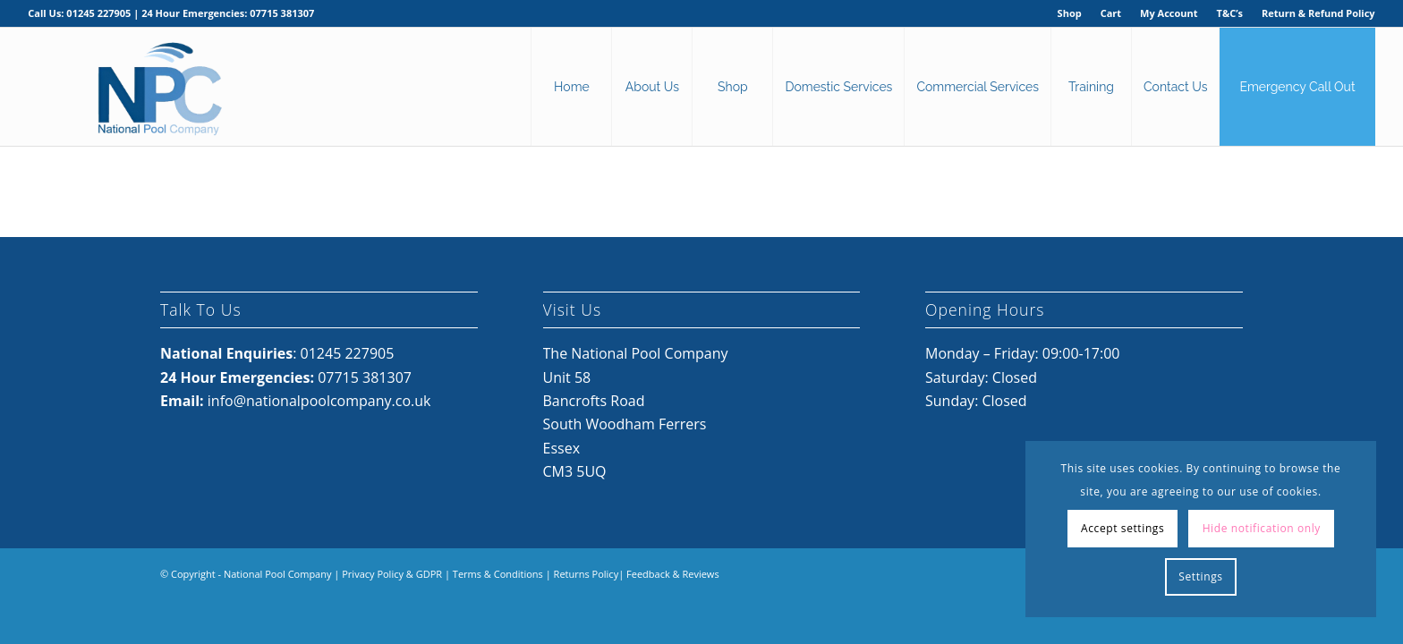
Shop (1070, 13)
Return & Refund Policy (1318, 13)
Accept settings (1122, 528)
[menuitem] (1070, 13)
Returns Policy (586, 573)
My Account (1168, 13)
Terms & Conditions (498, 573)
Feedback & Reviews (672, 573)
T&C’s (1230, 13)
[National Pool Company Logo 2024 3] (159, 87)
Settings (1200, 576)
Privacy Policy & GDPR (392, 573)
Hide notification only (1262, 528)
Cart (1111, 13)
